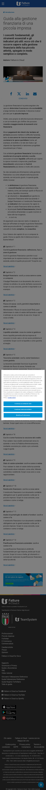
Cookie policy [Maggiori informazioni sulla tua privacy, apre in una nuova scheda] (12, 397)
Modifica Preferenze (23, 415)
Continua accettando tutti (23, 403)
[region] (23, 395)
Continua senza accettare (23, 409)
